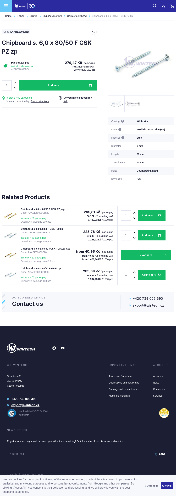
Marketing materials (119, 395)
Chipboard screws (52, 16)
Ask (65, 101)
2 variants (146, 254)
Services (157, 395)
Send (160, 453)
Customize (151, 485)
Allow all (167, 485)
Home (8, 16)
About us (158, 376)
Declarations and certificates (124, 382)
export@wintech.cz (148, 305)
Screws (33, 16)
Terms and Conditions (120, 376)
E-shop (20, 16)
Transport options (40, 101)
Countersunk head (77, 16)
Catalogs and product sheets (124, 389)
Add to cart (55, 85)
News (156, 382)
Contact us (159, 389)
